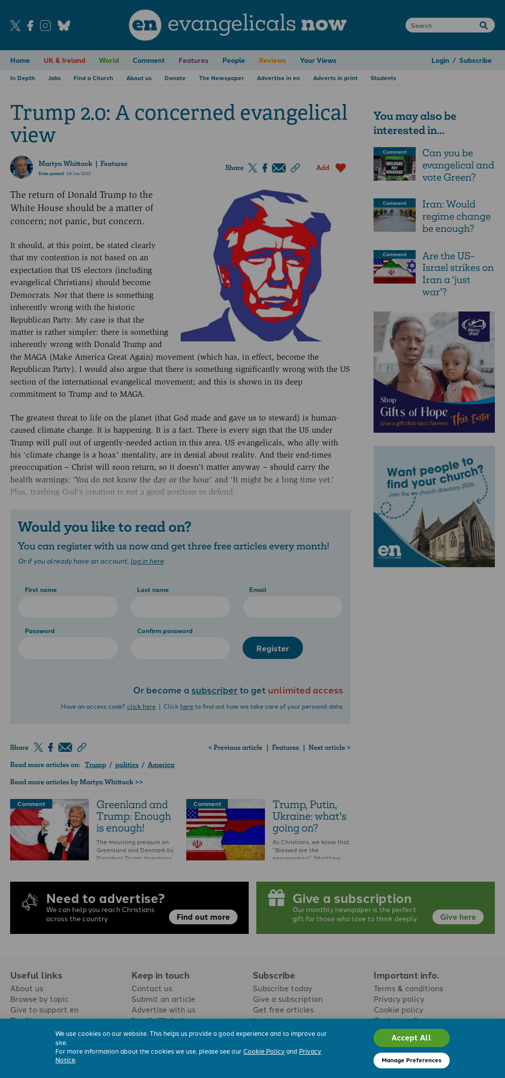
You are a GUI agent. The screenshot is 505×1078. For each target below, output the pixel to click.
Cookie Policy (264, 1051)
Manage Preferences (412, 1060)
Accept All (411, 1037)
